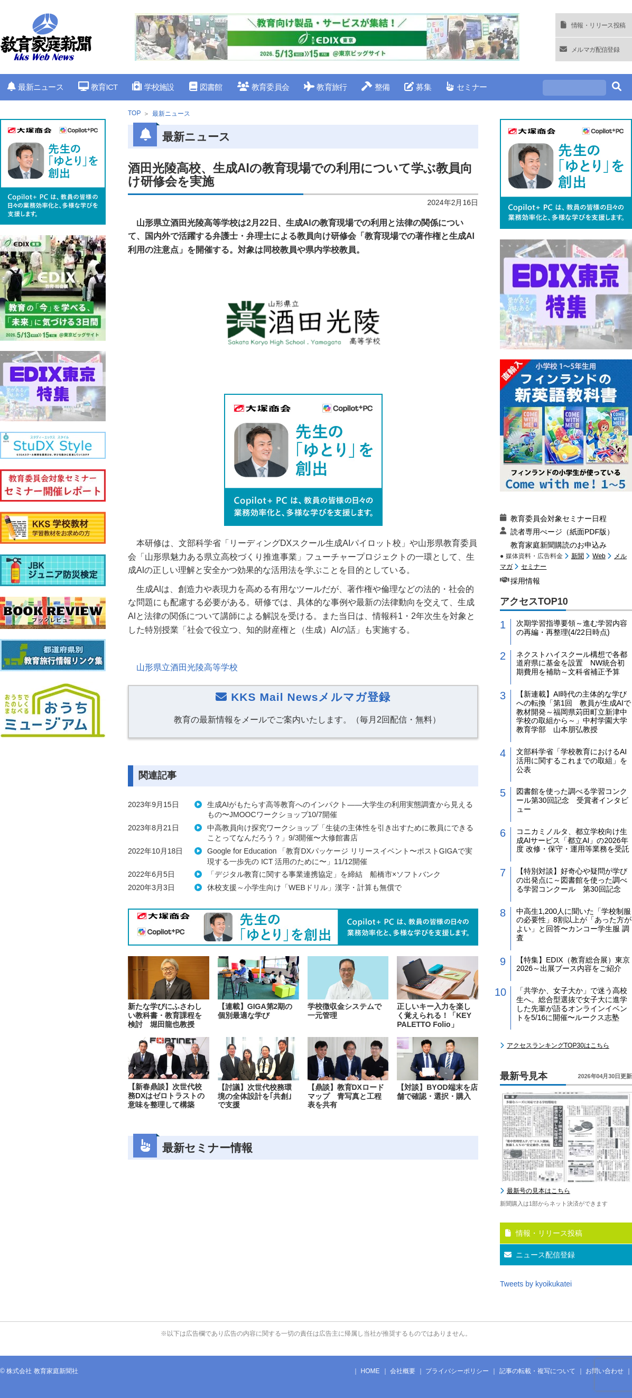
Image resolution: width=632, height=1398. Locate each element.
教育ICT (98, 86)
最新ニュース (35, 86)
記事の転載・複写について (537, 1371)
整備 (375, 86)
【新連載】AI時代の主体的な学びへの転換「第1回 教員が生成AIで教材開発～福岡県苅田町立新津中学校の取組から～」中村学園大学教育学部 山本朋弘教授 (573, 712)
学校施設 (153, 86)
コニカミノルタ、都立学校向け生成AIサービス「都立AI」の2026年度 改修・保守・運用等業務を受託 (572, 840)
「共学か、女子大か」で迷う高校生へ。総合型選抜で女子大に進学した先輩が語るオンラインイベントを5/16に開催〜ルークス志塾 (571, 1003)
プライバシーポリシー (457, 1371)
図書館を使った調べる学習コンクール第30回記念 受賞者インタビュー (572, 800)
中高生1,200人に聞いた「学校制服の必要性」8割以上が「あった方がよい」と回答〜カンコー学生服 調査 (573, 924)
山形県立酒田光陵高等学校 (187, 667)
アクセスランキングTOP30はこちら (558, 1045)
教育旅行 (325, 86)
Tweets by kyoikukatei (536, 1284)
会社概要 (402, 1371)
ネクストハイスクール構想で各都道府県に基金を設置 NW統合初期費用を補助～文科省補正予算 (571, 663)
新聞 (577, 556)
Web (598, 556)
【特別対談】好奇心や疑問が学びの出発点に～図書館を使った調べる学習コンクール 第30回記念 (571, 880)
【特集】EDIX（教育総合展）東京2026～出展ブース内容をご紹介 (573, 964)
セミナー (466, 86)
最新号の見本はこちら (538, 1191)
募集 (417, 86)
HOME (370, 1371)
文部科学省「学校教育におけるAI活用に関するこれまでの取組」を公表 (571, 760)
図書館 (205, 86)
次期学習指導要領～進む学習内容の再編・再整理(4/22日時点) (571, 627)
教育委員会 (263, 86)
